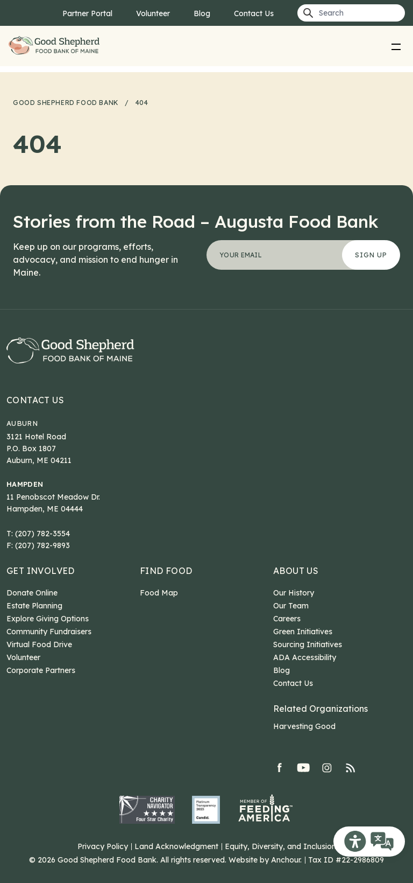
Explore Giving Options (47, 618)
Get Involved (40, 570)
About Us (295, 570)
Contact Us (254, 13)
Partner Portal (87, 13)
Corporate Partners (40, 670)
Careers (287, 618)
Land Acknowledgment (176, 846)
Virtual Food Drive (39, 644)
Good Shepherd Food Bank (56, 46)
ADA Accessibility (304, 657)
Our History (293, 593)
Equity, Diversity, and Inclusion (280, 846)
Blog (202, 13)
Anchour (285, 860)
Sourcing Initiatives (307, 644)
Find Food (166, 570)
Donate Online (32, 593)
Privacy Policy (102, 846)
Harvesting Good (304, 726)
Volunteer (153, 13)
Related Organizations (320, 708)
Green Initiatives (302, 631)
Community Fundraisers (48, 631)
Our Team (291, 606)
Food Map (159, 593)
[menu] (396, 46)
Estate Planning (34, 606)
